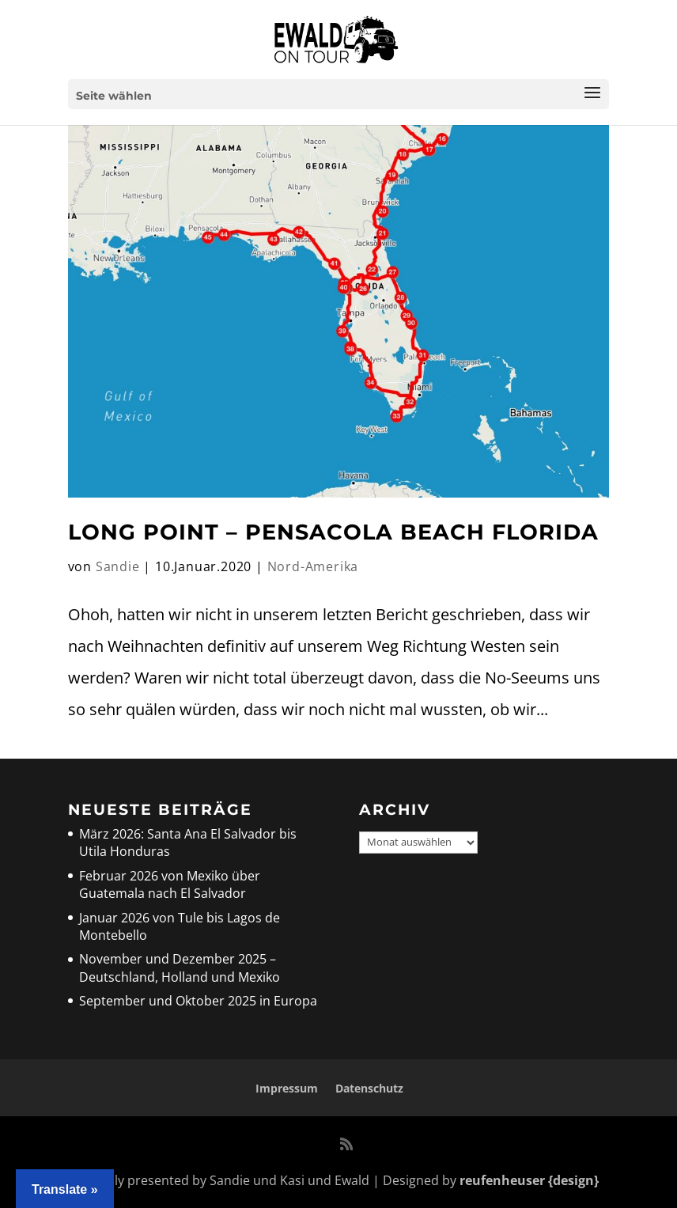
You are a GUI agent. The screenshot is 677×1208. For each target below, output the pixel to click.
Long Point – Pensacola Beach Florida (333, 532)
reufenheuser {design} (529, 1180)
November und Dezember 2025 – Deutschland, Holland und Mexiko (179, 967)
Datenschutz (369, 1088)
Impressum (286, 1088)
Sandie (118, 566)
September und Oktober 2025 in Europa (198, 1000)
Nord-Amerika (313, 566)
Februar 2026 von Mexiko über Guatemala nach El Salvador (169, 884)
